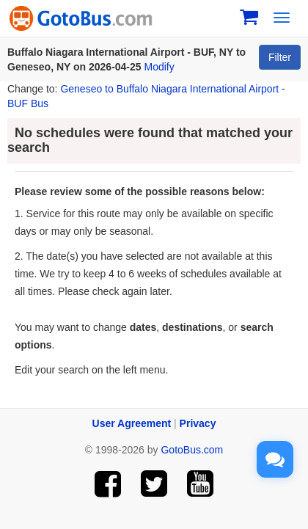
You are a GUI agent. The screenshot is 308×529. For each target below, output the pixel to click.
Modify (159, 67)
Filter (279, 57)
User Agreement (132, 423)
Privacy (198, 423)
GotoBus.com (192, 450)
